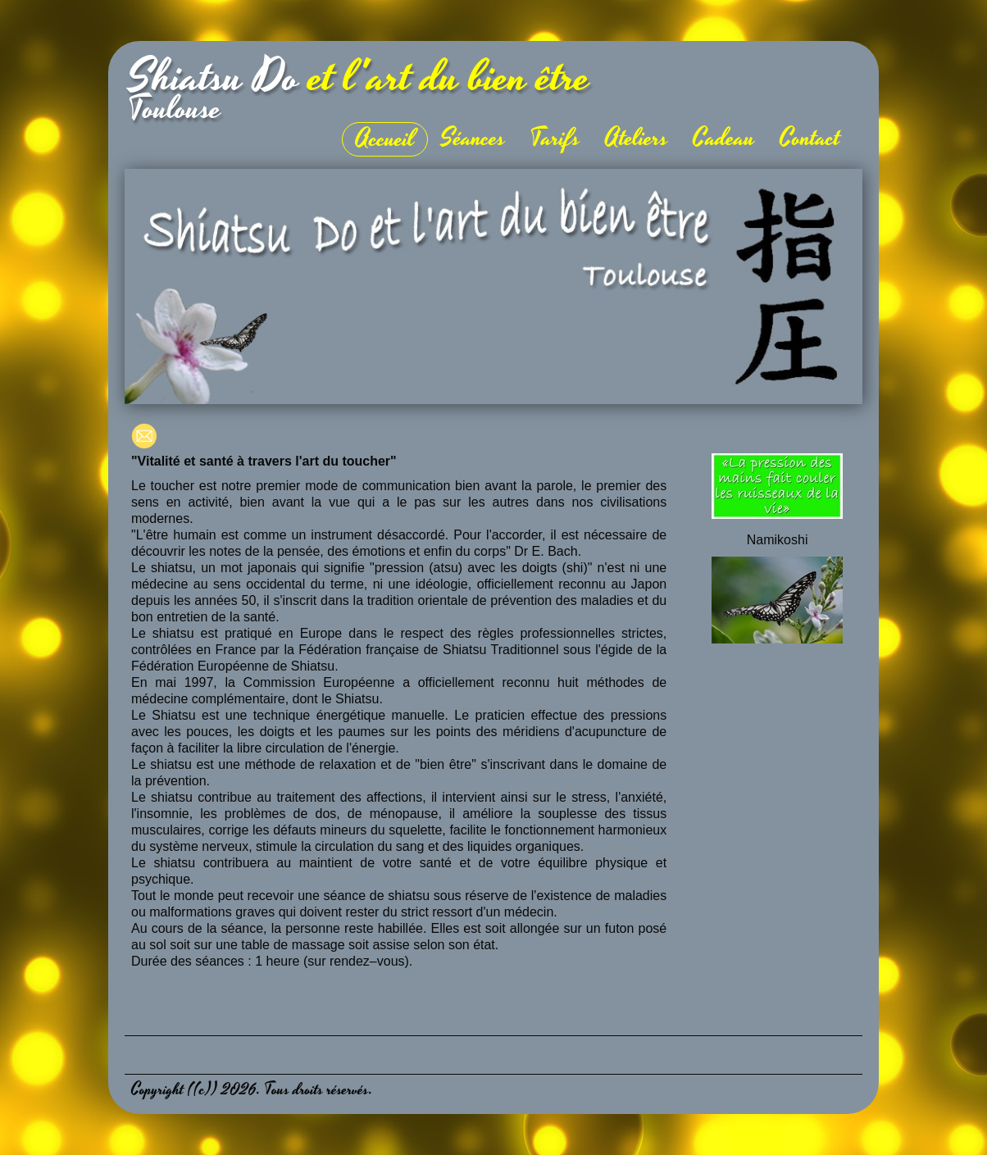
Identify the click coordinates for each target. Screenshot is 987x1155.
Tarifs (555, 138)
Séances (472, 138)
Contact (810, 138)
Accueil (385, 139)
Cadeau (724, 138)
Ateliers (636, 138)
